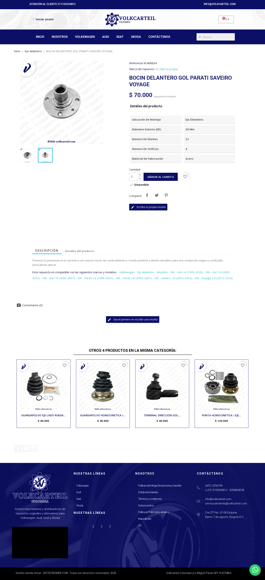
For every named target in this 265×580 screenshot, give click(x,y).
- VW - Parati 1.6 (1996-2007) (94, 278)
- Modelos (161, 272)
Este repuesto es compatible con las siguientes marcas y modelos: (74, 272)
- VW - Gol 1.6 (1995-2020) (186, 272)
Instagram (34, 448)
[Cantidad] (133, 177)
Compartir (147, 195)
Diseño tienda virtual (28, 573)
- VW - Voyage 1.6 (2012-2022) (213, 278)
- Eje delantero (144, 272)
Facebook (18, 448)
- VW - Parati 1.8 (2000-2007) (133, 278)
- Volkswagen (126, 272)
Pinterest (166, 195)
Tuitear (156, 195)
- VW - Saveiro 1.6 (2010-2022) (172, 278)
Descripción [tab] (47, 250)
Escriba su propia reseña (148, 207)
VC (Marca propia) (166, 69)
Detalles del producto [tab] (79, 251)
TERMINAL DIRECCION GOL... (162, 415)
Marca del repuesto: (142, 69)
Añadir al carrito (160, 177)
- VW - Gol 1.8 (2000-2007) (57, 278)
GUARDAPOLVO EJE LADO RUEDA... (43, 415)
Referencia (136, 63)
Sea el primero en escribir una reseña (133, 320)
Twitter (26, 448)
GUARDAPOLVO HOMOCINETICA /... (103, 415)
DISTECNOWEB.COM (55, 573)
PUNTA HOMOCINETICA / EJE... (221, 415)
